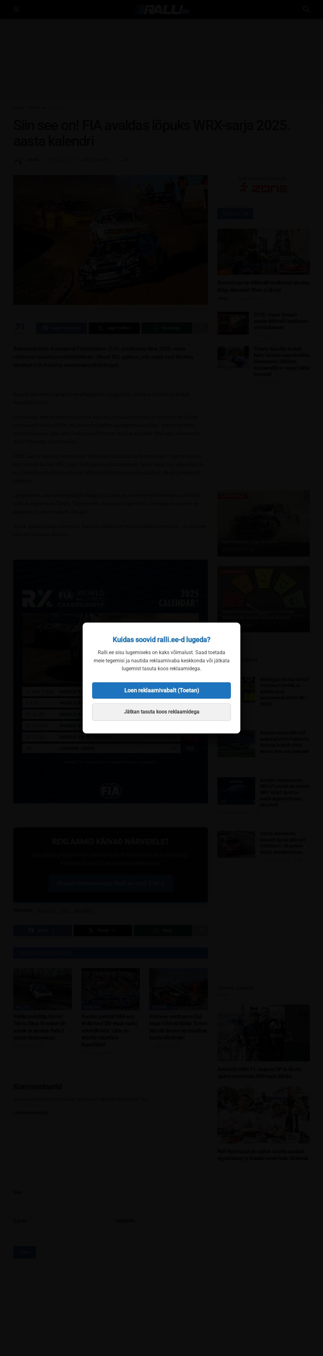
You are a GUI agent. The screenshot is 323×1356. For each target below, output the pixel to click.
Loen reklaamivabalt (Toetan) (161, 690)
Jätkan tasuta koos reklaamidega (161, 712)
